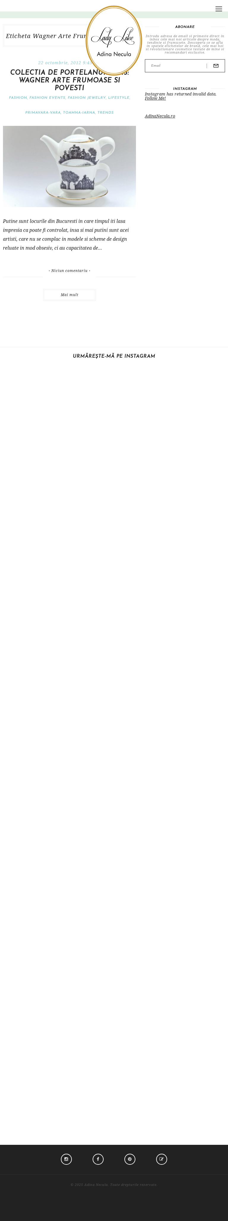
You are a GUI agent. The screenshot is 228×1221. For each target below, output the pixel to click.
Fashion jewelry (87, 98)
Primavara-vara (43, 113)
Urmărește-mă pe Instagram (114, 356)
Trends (105, 113)
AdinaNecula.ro (160, 116)
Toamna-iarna (79, 113)
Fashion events (47, 98)
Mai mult (69, 294)
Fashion (18, 98)
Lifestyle (118, 98)
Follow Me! (155, 98)
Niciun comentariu (69, 271)
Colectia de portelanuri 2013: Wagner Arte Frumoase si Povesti (69, 81)
